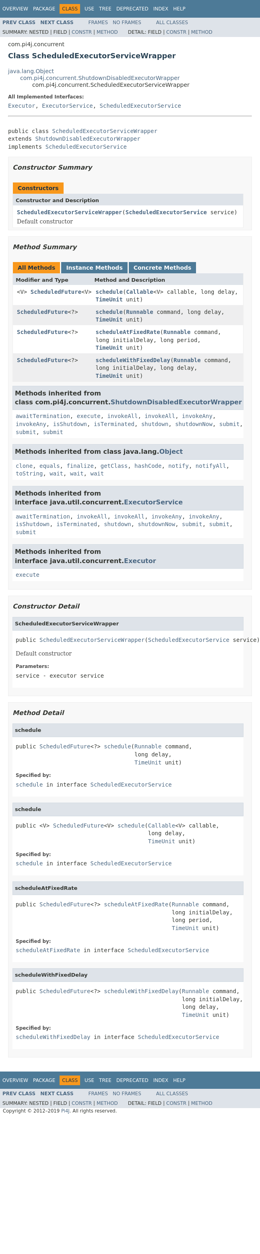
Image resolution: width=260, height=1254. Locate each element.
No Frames (127, 22)
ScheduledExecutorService (140, 105)
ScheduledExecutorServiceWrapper (104, 131)
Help (179, 9)
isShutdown (70, 424)
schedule (108, 292)
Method (107, 32)
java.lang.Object (31, 71)
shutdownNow (194, 424)
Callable (139, 292)
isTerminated (114, 424)
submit (229, 424)
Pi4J (65, 1111)
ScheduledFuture (56, 292)
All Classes (172, 22)
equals (49, 466)
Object (171, 451)
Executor (21, 105)
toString (29, 473)
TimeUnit (108, 299)
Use (89, 9)
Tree (105, 9)
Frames (98, 22)
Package (44, 9)
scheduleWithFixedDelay (132, 360)
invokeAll (122, 416)
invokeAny (197, 416)
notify (178, 466)
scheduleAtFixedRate (127, 332)
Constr (82, 32)
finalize (79, 466)
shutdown (154, 424)
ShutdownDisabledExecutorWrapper (87, 138)
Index (161, 9)
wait (56, 473)
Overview (15, 9)
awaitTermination (43, 416)
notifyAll (211, 466)
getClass (114, 466)
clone (24, 466)
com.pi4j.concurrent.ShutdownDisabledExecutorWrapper (100, 78)
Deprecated (132, 9)
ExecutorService (67, 105)
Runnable (139, 312)
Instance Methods (94, 267)
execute (89, 416)
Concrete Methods (163, 267)
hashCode (147, 466)
